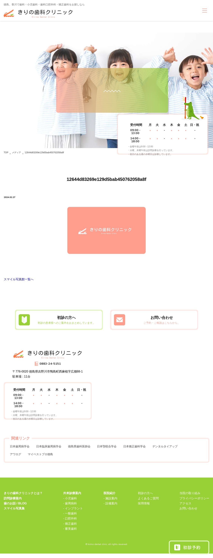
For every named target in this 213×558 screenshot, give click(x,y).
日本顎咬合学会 (114, 449)
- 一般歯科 (70, 517)
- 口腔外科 (70, 522)
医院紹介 (109, 497)
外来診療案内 (72, 497)
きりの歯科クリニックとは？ (23, 497)
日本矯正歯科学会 (144, 449)
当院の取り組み (189, 497)
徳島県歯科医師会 (85, 449)
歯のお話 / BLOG (15, 507)
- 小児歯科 (70, 502)
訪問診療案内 (13, 502)
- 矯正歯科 (70, 528)
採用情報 (144, 507)
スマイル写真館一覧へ (19, 281)
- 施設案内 (110, 502)
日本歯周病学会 (20, 449)
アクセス (185, 507)
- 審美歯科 (70, 533)
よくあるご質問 (148, 502)
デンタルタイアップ (177, 449)
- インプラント (73, 512)
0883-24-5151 (50, 366)
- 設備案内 (110, 507)
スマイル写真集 (14, 512)
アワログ (16, 458)
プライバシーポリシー (194, 502)
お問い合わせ (188, 512)
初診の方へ (145, 497)
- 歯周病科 (70, 507)
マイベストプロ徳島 (43, 458)
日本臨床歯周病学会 (52, 449)
